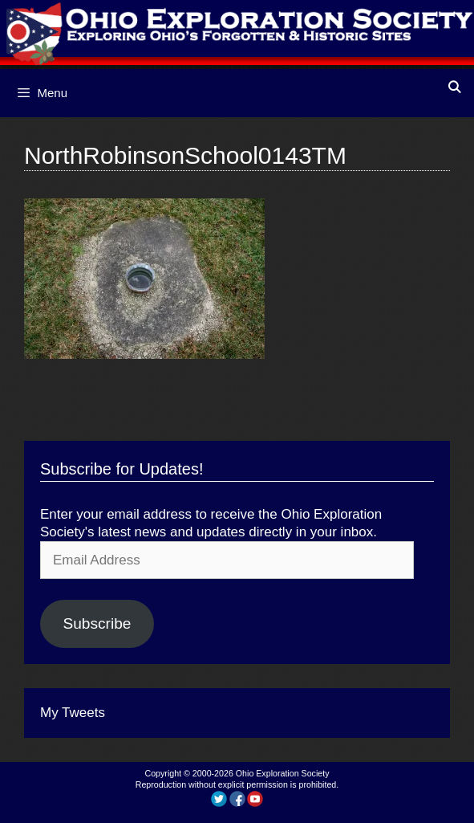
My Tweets (72, 712)
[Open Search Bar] (454, 87)
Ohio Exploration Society (283, 773)
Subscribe (97, 623)
